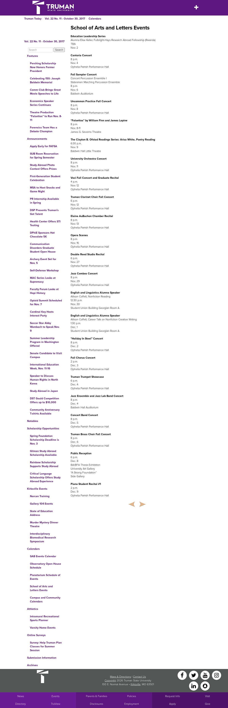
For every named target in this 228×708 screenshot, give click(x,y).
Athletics (32, 609)
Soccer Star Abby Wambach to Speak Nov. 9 (45, 326)
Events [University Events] (55, 696)
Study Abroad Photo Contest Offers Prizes (43, 166)
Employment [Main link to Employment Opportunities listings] (131, 704)
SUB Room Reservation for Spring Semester (44, 155)
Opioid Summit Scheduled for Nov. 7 (46, 302)
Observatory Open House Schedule (45, 565)
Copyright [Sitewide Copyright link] (110, 680)
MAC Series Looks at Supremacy (43, 279)
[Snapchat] (205, 685)
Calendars (95, 18)
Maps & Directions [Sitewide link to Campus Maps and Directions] (120, 676)
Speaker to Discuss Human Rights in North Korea (44, 379)
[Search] (40, 49)
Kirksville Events (37, 488)
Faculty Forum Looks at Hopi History (44, 291)
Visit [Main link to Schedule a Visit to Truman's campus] (207, 696)
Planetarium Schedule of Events (45, 577)
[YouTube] (205, 675)
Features (32, 56)
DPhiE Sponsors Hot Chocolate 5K (42, 234)
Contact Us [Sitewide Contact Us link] (139, 676)
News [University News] (20, 696)
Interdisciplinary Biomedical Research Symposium (43, 537)
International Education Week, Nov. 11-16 (44, 366)
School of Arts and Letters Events (41, 588)
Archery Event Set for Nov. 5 (43, 261)
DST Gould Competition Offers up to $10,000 (44, 400)
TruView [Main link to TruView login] (55, 704)
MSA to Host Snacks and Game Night (45, 189)
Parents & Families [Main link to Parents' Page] (96, 696)
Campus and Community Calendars (45, 599)
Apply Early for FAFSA (43, 146)
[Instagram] (216, 675)
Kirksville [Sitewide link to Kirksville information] (136, 684)
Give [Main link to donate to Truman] (207, 704)
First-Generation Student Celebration (45, 178)
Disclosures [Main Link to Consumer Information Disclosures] (96, 704)
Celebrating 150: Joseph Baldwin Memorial (45, 80)
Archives (32, 665)
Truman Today (32, 18)
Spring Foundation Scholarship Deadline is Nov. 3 (44, 439)
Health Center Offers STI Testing (45, 223)
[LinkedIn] (194, 685)
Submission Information (41, 657)
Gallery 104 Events (41, 503)
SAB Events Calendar (43, 556)
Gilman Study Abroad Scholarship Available (43, 453)
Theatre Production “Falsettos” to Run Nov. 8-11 (46, 116)
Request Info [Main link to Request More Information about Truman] (172, 696)
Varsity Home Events (43, 627)
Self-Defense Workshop (44, 270)
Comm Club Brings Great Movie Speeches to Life (45, 91)
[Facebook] (182, 675)
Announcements (37, 138)
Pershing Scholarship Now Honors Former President (43, 67)
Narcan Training (39, 496)
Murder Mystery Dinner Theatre (44, 524)
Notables (32, 421)
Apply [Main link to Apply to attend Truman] (172, 704)
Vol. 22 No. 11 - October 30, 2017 (65, 18)
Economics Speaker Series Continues (42, 103)
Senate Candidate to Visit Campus (46, 355)
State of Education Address (41, 513)
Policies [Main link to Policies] (131, 696)
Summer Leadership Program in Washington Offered (44, 342)
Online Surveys (36, 635)
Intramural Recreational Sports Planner (44, 618)
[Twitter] (194, 675)
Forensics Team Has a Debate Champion (43, 129)
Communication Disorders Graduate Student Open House (43, 247)
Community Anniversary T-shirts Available (45, 411)
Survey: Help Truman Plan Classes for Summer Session (46, 646)
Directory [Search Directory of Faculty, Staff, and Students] (20, 704)
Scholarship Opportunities (43, 428)
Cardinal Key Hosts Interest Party (42, 313)
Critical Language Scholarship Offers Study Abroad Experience (45, 477)
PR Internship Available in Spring (44, 200)
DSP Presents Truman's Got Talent (44, 212)
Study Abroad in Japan (44, 391)
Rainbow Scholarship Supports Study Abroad (44, 464)
